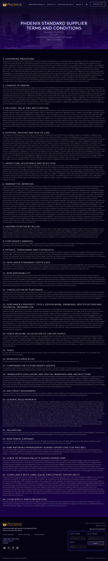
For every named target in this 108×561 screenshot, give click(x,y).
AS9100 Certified (8, 534)
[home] (12, 4)
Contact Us (98, 4)
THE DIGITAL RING (100, 558)
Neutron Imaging (65, 4)
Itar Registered (39, 534)
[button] (37, 4)
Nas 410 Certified (24, 534)
